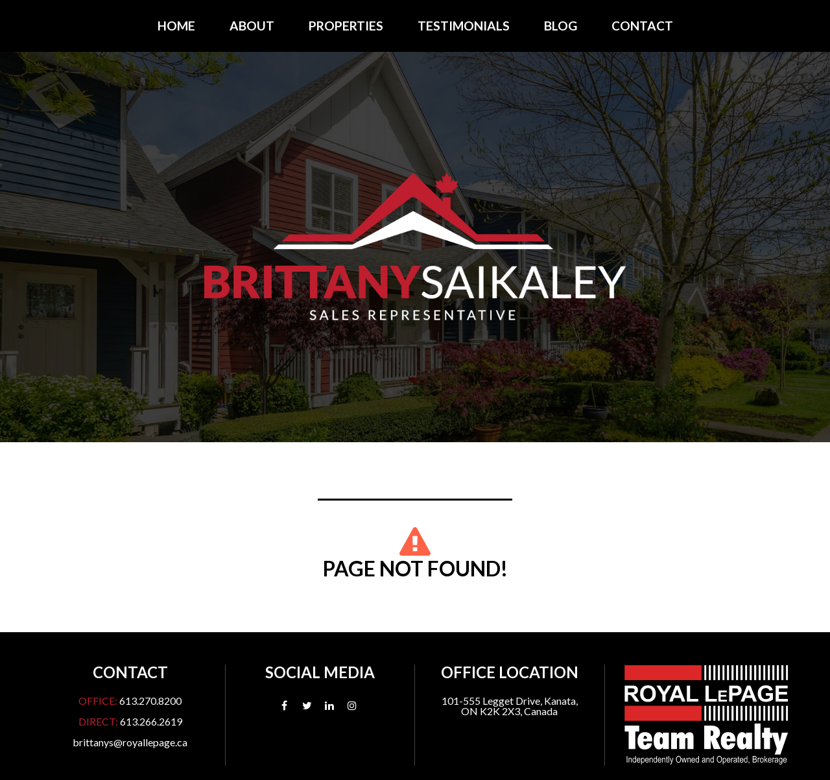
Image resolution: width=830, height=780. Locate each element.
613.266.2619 (151, 721)
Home (176, 25)
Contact (642, 25)
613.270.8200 (150, 700)
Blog (560, 25)
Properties (346, 25)
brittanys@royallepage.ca (130, 742)
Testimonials (464, 25)
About (252, 25)
